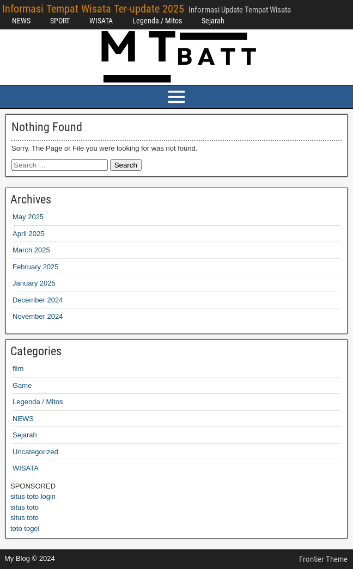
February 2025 (36, 267)
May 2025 (28, 217)
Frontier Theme (323, 559)
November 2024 (38, 316)
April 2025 (29, 234)
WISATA (101, 20)
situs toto (24, 507)
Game (22, 385)
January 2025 (34, 283)
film (18, 368)
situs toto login (33, 496)
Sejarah (213, 20)
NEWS (21, 20)
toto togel (25, 528)
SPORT (60, 20)
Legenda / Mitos (157, 20)
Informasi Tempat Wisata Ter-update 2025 (93, 8)
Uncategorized (35, 452)
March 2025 (31, 250)
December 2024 (38, 300)
